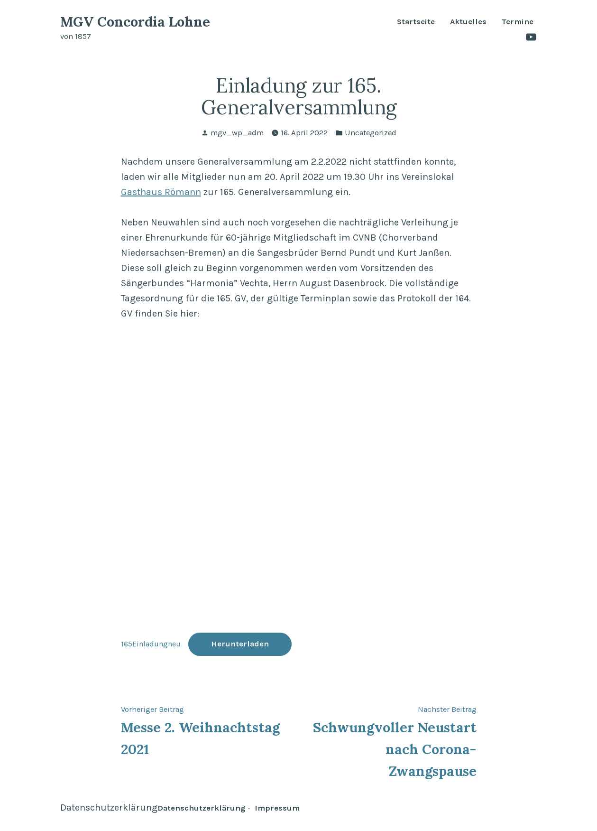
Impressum (277, 807)
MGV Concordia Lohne (135, 21)
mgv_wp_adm (237, 132)
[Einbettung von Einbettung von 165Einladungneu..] (299, 478)
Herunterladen (240, 643)
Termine (517, 22)
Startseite (416, 22)
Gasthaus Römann (161, 192)
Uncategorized (370, 132)
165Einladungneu (151, 643)
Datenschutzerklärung (108, 807)
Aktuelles (468, 22)
